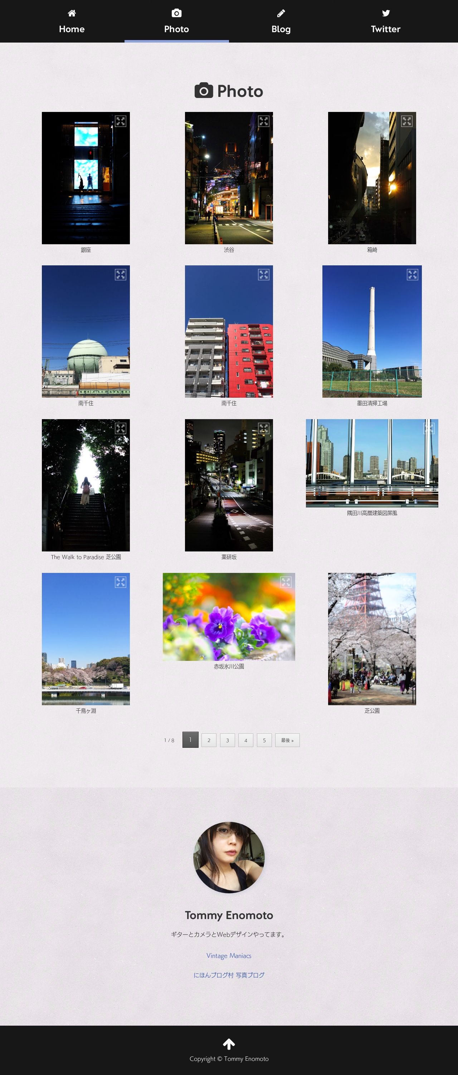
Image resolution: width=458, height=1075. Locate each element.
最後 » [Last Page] (287, 740)
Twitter (386, 21)
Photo (176, 21)
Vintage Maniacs (229, 955)
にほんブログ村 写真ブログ (229, 975)
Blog (281, 21)
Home (72, 21)
